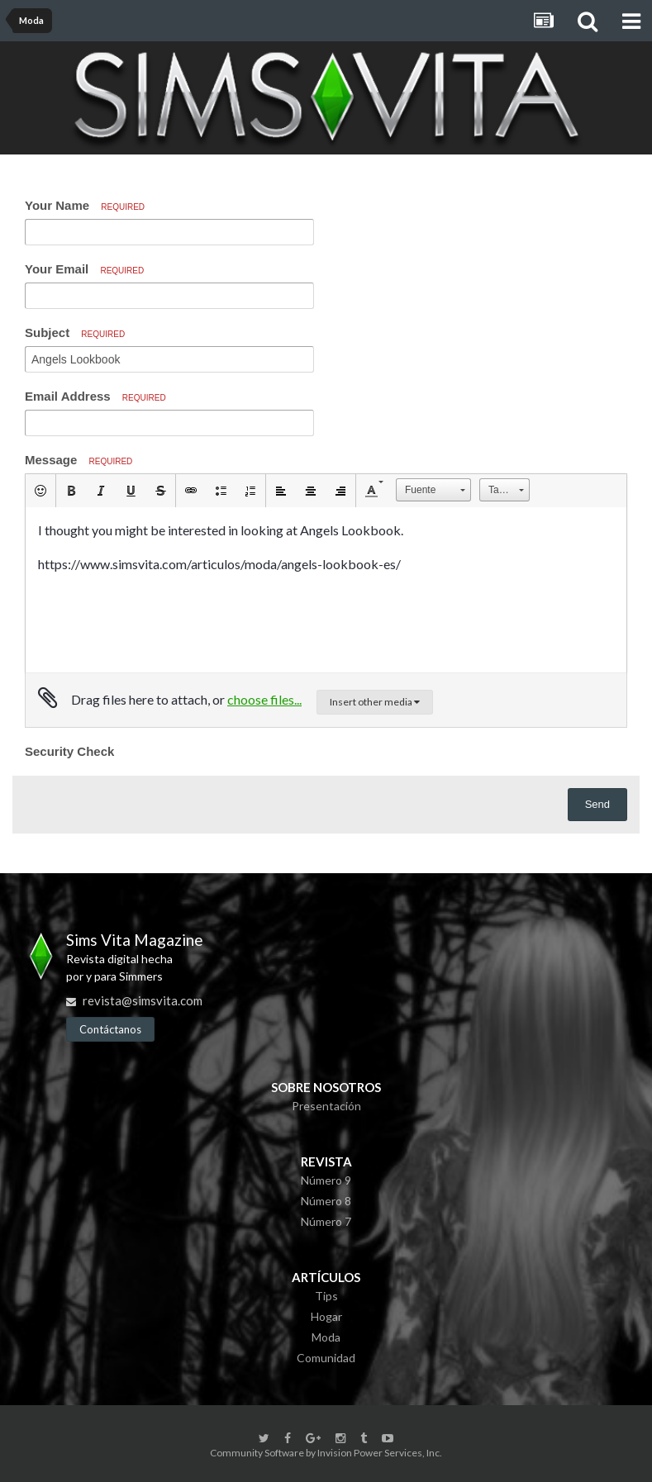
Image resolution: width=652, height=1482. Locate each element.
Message (78, 460)
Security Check (69, 751)
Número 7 (326, 1221)
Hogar (326, 1316)
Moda (326, 1337)
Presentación (326, 1106)
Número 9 (326, 1180)
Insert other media (375, 702)
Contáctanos (110, 1029)
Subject (75, 332)
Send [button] (597, 804)
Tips (326, 1296)
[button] (40, 490)
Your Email (84, 269)
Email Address (95, 396)
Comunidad (326, 1358)
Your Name (85, 205)
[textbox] (326, 589)
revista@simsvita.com (142, 1000)
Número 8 (326, 1201)
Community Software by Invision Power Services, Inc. (326, 1452)
